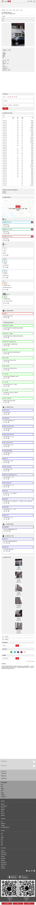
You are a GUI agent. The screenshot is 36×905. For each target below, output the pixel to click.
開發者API (3, 823)
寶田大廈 (18, 618)
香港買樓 (2, 860)
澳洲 (2, 841)
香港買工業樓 (3, 864)
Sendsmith (32, 661)
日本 (2, 835)
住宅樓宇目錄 (3, 773)
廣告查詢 (2, 808)
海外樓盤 (2, 825)
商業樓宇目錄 (3, 776)
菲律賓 (2, 788)
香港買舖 (2, 866)
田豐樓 (18, 567)
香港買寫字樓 (3, 862)
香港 (2, 784)
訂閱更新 (7, 903)
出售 (3, 115)
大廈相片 (3, 16)
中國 (2, 833)
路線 (29, 903)
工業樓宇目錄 (3, 778)
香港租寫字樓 (3, 852)
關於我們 (2, 804)
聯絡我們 (2, 809)
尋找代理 (2, 813)
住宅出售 (4, 191)
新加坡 (2, 792)
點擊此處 (18, 206)
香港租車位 (3, 858)
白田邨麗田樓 (18, 605)
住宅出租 (4, 193)
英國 (2, 843)
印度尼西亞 (3, 796)
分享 (18, 903)
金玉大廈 (18, 592)
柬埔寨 (2, 837)
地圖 (3, 18)
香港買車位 (3, 868)
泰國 (2, 790)
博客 (2, 821)
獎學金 (2, 811)
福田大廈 (18, 579)
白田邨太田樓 (18, 630)
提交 (5, 108)
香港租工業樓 (3, 854)
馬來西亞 (3, 794)
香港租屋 (2, 851)
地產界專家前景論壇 (5, 827)
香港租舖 (2, 856)
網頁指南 (2, 815)
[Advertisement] (18, 82)
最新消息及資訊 (4, 806)
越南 (2, 786)
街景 (3, 20)
